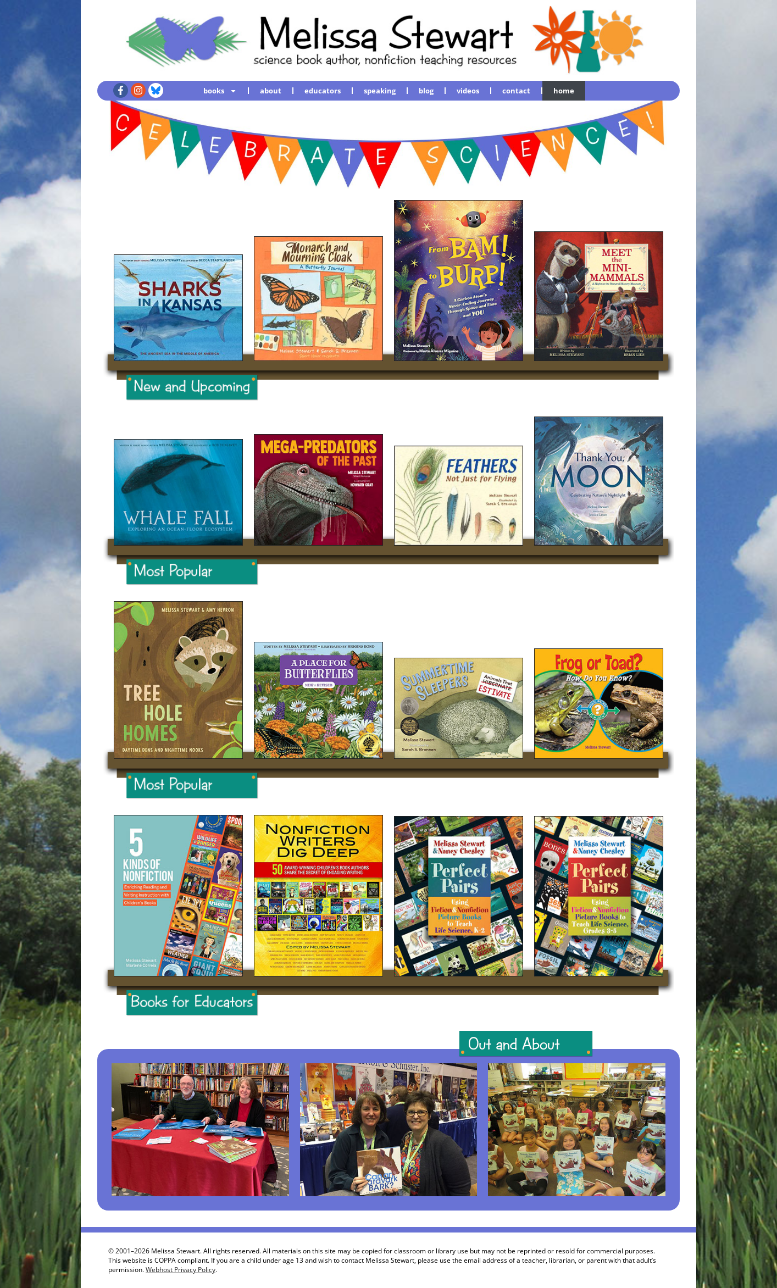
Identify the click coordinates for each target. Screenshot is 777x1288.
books (220, 90)
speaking (380, 91)
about (270, 91)
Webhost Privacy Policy (180, 1269)
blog (426, 91)
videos (468, 91)
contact (516, 91)
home (563, 91)
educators (322, 91)
